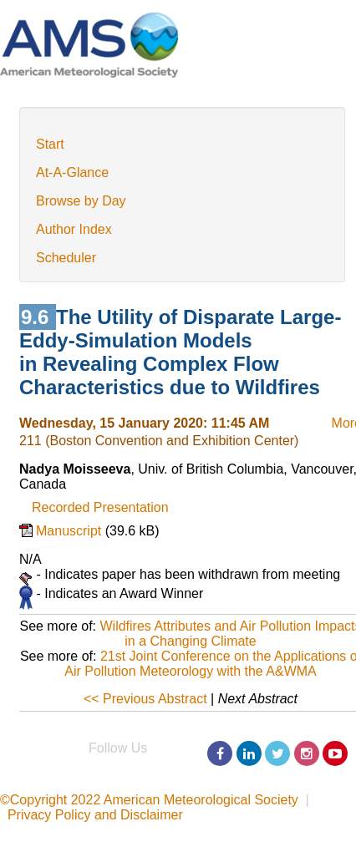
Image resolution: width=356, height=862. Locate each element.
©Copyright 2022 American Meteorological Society (149, 800)
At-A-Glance (72, 172)
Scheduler (66, 258)
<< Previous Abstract (145, 699)
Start (50, 144)
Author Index (74, 229)
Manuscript (70, 531)
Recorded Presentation (100, 507)
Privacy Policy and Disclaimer (95, 815)
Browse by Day (81, 201)
